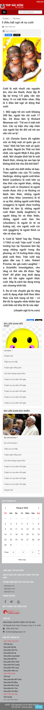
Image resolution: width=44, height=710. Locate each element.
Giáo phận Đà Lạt (10, 653)
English (40, 2)
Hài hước (16, 19)
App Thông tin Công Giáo (14, 606)
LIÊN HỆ (6, 618)
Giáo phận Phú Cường (11, 665)
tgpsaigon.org (9, 592)
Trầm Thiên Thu (10, 27)
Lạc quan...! (8, 350)
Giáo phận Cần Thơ (10, 650)
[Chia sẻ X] (16, 35)
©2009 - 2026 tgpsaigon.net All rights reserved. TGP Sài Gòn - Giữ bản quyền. (22, 706)
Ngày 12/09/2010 (10, 31)
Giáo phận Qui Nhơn (11, 691)
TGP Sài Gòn (8, 644)
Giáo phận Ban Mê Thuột (12, 679)
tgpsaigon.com (9, 589)
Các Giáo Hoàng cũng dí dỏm (14, 373)
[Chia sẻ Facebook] (8, 35)
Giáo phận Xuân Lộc (11, 671)
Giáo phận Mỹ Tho (10, 659)
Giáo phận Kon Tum (11, 688)
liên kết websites (10, 637)
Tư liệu (5, 19)
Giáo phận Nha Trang (11, 685)
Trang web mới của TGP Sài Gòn (18, 582)
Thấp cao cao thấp (11, 362)
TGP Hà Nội (8, 697)
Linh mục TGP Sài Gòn (13, 570)
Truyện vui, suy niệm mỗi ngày (15, 379)
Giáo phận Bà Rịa (10, 647)
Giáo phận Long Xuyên (12, 656)
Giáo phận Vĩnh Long (11, 668)
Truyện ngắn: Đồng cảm (12, 368)
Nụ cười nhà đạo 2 (10, 443)
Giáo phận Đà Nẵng (11, 682)
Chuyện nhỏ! (8, 356)
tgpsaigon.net (9, 586)
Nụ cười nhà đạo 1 (10, 438)
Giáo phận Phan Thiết (11, 662)
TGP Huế (7, 676)
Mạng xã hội (9, 596)
